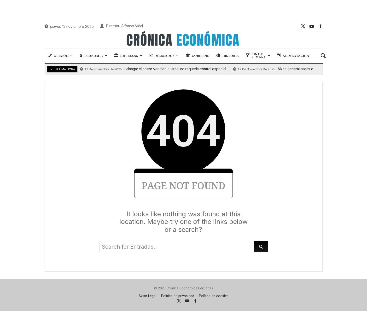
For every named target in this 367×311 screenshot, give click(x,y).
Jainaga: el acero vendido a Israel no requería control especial (153, 69)
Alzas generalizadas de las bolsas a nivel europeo (296, 69)
